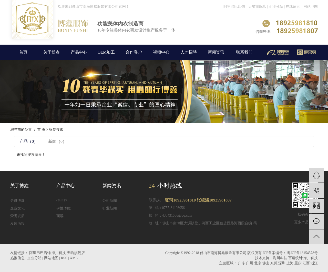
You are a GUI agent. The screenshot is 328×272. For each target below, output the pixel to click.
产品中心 (79, 52)
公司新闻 (109, 201)
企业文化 (17, 208)
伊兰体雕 (63, 208)
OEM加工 (106, 52)
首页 (23, 52)
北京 (257, 263)
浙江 (314, 263)
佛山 (265, 263)
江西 (306, 263)
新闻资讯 (216, 52)
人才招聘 (188, 52)
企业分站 (276, 6)
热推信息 (17, 258)
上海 (290, 263)
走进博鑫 (17, 201)
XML (74, 258)
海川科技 (59, 253)
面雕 (60, 216)
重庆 (298, 263)
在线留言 (293, 6)
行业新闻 (109, 208)
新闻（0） (57, 141)
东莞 (274, 263)
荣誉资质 (17, 216)
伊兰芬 (61, 201)
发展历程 (17, 224)
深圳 (281, 263)
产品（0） (28, 141)
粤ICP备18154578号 (302, 253)
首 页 (41, 130)
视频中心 (161, 52)
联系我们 (244, 52)
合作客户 (134, 52)
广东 (241, 263)
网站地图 (310, 6)
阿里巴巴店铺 (234, 6)
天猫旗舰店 (257, 6)
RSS (64, 258)
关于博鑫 (51, 52)
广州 (249, 263)
